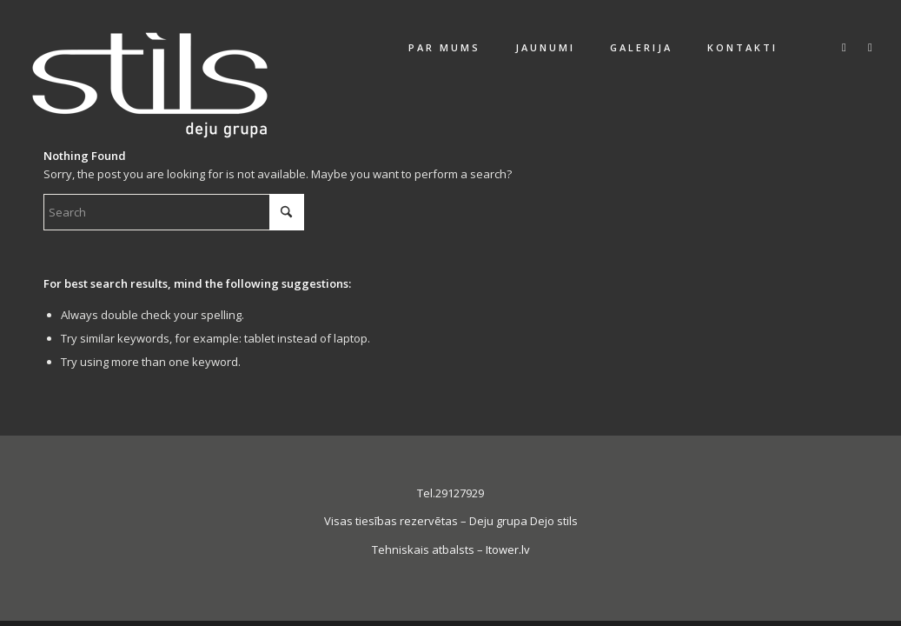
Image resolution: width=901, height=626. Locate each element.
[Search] (173, 212)
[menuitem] (444, 48)
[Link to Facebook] (844, 47)
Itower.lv (508, 549)
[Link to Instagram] (870, 47)
